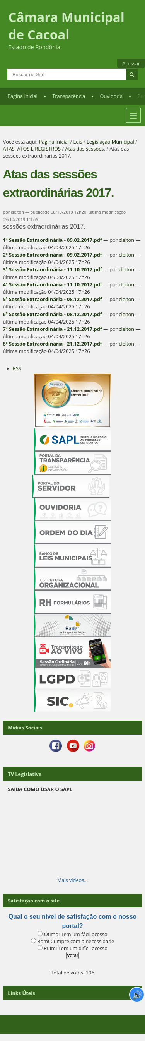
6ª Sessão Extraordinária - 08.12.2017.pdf (52, 314)
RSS (17, 368)
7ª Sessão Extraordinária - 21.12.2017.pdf (52, 328)
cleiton (126, 239)
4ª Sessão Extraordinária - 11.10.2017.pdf (52, 284)
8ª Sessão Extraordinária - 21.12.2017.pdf (52, 343)
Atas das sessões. (85, 148)
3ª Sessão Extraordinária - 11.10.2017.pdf (52, 269)
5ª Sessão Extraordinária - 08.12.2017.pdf (52, 299)
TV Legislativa (24, 773)
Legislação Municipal (110, 141)
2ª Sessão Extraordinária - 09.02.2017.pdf (52, 254)
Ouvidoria (111, 95)
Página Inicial (22, 95)
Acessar (131, 63)
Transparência (68, 95)
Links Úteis (21, 993)
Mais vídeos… (72, 880)
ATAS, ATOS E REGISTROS (32, 148)
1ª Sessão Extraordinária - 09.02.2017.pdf (52, 239)
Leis (77, 141)
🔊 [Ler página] (137, 994)
